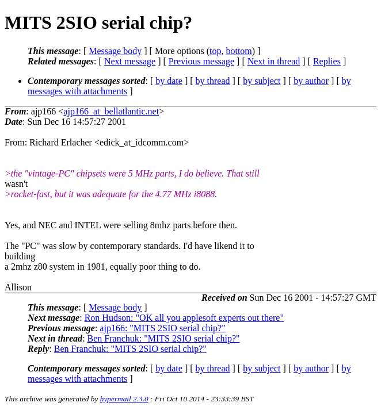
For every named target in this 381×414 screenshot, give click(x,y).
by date (168, 81)
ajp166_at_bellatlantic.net (111, 111)
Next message (129, 61)
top (215, 51)
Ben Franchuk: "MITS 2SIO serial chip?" (163, 338)
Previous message (201, 61)
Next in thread (273, 61)
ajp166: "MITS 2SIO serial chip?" (162, 328)
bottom (239, 51)
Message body (115, 51)
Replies (327, 61)
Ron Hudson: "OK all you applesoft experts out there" (184, 318)
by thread (213, 81)
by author (311, 81)
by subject (261, 81)
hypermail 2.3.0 (124, 398)
